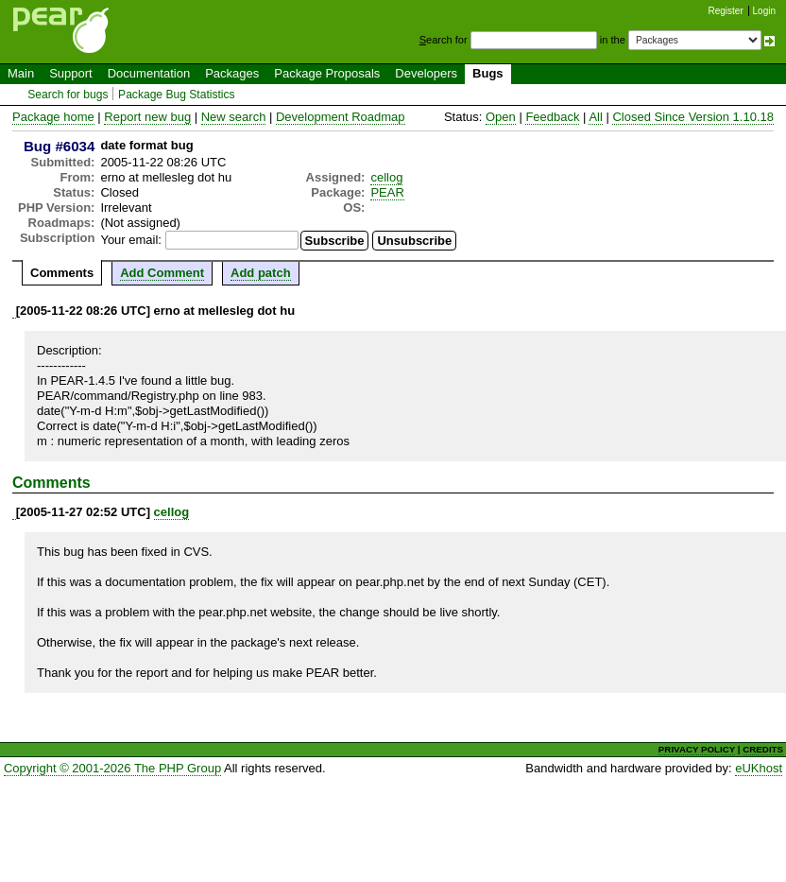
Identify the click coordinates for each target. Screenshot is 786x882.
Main (21, 73)
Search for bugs (67, 94)
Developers (426, 73)
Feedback (552, 117)
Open (501, 117)
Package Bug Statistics (176, 94)
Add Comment (162, 273)
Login (764, 11)
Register (726, 11)
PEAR (386, 192)
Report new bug (147, 117)
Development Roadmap (340, 117)
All (595, 117)
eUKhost (758, 768)
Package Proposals (327, 73)
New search (233, 117)
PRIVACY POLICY (696, 749)
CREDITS (763, 749)
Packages (232, 73)
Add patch (261, 273)
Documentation (149, 73)
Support (71, 73)
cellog (386, 177)
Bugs (488, 73)
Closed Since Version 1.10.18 (693, 117)
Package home (53, 117)
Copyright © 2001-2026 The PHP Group (112, 768)
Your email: (131, 240)
